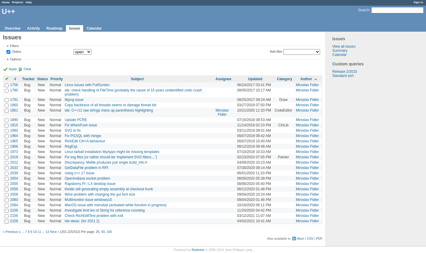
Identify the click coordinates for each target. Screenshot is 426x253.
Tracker (28, 79)
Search (363, 10)
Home (6, 2)
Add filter (276, 51)
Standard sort (343, 76)
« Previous (10, 231)
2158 (14, 221)
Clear (27, 69)
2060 (14, 200)
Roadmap (54, 28)
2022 (14, 162)
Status (16, 52)
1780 (14, 90)
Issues (74, 28)
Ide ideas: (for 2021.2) (82, 221)
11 (39, 231)
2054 (14, 178)
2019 (14, 157)
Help (29, 2)
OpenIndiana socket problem (87, 178)
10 (35, 231)
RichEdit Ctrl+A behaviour (85, 141)
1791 (14, 100)
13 (47, 231)
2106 (14, 210)
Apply (13, 69)
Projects (17, 2)
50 (103, 231)
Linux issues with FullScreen (87, 85)
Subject (137, 79)
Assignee (223, 79)
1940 (14, 130)
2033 (14, 168)
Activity (33, 28)
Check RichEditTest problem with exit (94, 216)
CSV (310, 238)
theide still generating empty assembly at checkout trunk (109, 189)
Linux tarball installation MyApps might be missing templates (112, 152)
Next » (54, 231)
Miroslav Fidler (307, 85)
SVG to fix (73, 130)
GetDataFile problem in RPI (86, 168)
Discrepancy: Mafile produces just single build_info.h (106, 162)
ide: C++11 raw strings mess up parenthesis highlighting (109, 110)
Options (15, 59)
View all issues (343, 46)
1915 (14, 125)
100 (109, 231)
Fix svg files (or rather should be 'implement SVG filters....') (111, 157)
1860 (14, 105)
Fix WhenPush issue (81, 125)
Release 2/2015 (344, 72)
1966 (14, 146)
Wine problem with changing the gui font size (100, 194)
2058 (14, 194)
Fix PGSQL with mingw (83, 136)
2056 (14, 189)
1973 (14, 152)
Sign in (418, 2)
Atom (300, 238)
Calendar (94, 28)
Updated (255, 79)
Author (306, 79)
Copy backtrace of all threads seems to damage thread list (110, 105)
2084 (14, 205)
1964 (14, 136)
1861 (14, 110)
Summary (339, 51)
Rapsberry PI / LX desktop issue (90, 184)
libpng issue (74, 100)
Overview (12, 28)
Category (284, 79)
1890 (14, 120)
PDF (319, 238)
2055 (14, 184)
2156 (14, 216)
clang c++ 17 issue (79, 173)
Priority (56, 79)
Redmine (198, 250)
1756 (14, 85)
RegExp (71, 146)
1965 (14, 141)
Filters (14, 46)
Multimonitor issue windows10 (88, 200)
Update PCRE (76, 120)
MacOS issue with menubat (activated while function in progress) (116, 205)
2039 (14, 173)
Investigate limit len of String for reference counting (105, 210)
